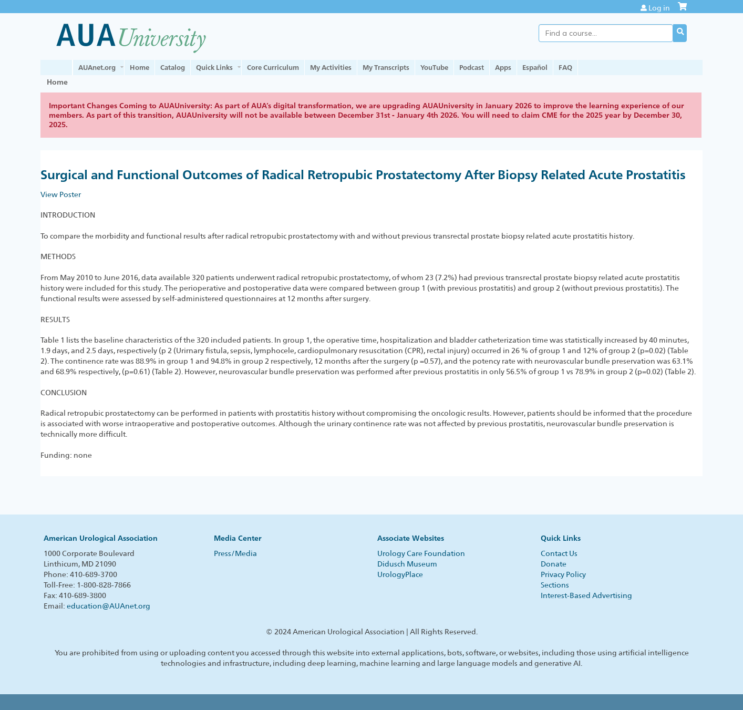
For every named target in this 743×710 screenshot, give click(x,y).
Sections (555, 585)
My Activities (331, 67)
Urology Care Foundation (421, 553)
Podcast (471, 67)
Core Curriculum (273, 67)
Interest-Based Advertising (586, 595)
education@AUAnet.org (108, 606)
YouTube (434, 67)
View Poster (60, 194)
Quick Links (214, 67)
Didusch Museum (407, 564)
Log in (659, 8)
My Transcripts (386, 67)
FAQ (565, 67)
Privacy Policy (563, 574)
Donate (553, 564)
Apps (503, 67)
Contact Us (559, 553)
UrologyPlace (400, 574)
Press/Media (235, 553)
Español (535, 67)
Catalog (172, 67)
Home (139, 67)
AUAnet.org (97, 67)
